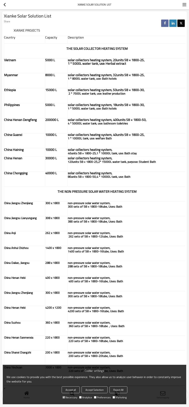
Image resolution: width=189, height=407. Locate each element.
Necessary (70, 397)
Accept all (71, 390)
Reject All (118, 390)
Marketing (120, 397)
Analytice (85, 397)
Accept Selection (94, 390)
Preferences (102, 397)
